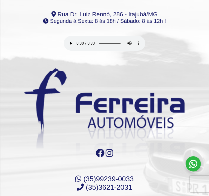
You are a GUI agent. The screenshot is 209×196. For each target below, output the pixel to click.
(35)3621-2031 (104, 187)
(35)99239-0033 (104, 179)
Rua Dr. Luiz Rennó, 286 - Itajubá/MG (104, 14)
